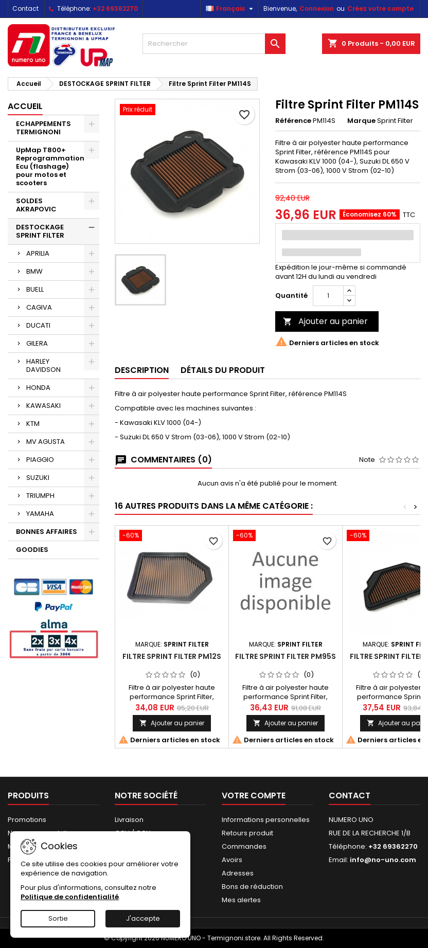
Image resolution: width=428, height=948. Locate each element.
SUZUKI (37, 477)
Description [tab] (142, 370)
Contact (25, 8)
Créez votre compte (380, 8)
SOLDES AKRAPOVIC (36, 205)
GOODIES (32, 550)
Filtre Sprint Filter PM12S (171, 656)
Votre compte (254, 795)
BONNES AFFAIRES (46, 531)
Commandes (244, 846)
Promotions (27, 820)
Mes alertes (241, 900)
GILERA (37, 343)
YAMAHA (40, 513)
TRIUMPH (40, 495)
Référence (293, 121)
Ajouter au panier (325, 321)
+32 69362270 (115, 8)
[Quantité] (328, 295)
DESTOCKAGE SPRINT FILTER (40, 231)
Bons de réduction (252, 886)
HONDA (38, 387)
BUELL (35, 289)
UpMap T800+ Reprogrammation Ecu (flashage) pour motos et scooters (50, 166)
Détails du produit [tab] (223, 370)
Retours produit (247, 833)
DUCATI (38, 325)
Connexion (316, 8)
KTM (33, 423)
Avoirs (232, 860)
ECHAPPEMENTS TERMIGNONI (43, 128)
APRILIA (37, 253)
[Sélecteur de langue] (231, 8)
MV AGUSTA (45, 441)
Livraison (129, 820)
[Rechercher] (213, 43)
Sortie (58, 918)
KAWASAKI (43, 405)
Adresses (238, 873)
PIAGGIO (40, 459)
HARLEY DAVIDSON (43, 365)
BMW (34, 271)
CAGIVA (39, 307)
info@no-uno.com (383, 860)
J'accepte (143, 918)
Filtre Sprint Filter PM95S (285, 656)
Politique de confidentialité (70, 897)
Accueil (25, 106)
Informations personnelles (266, 820)
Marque (361, 121)
